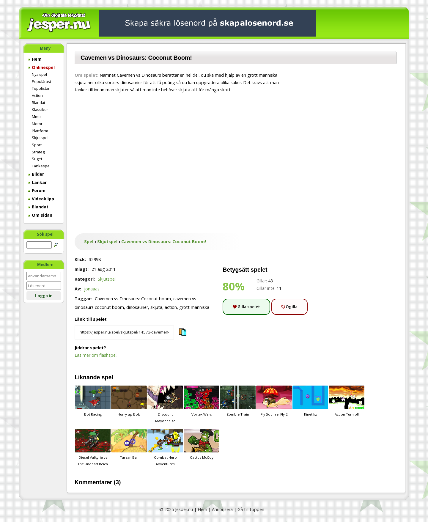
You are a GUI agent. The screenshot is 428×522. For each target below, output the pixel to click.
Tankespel (41, 166)
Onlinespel (41, 67)
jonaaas (92, 289)
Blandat (38, 102)
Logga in (44, 295)
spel (107, 377)
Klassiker (40, 109)
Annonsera (222, 509)
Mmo (36, 116)
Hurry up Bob (129, 401)
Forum (36, 190)
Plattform (40, 130)
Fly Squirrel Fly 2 (274, 401)
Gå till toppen (250, 509)
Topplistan (41, 88)
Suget (37, 158)
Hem (35, 59)
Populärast (41, 81)
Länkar (37, 182)
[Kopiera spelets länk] (124, 333)
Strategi (38, 152)
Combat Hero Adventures (165, 447)
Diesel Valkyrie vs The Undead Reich (93, 447)
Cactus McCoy (201, 444)
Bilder (36, 174)
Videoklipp (41, 199)
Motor (37, 123)
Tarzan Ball (129, 444)
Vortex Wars (201, 401)
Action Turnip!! (346, 401)
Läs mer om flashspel (96, 355)
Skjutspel (40, 137)
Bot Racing (93, 401)
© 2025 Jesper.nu (176, 509)
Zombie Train (238, 401)
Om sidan (40, 215)
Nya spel (39, 74)
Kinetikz (310, 401)
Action (37, 95)
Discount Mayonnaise (165, 404)
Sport (37, 144)
